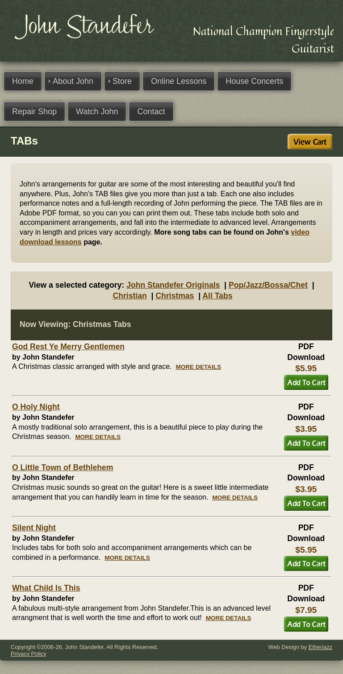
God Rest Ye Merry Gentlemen (68, 346)
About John (73, 81)
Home (22, 81)
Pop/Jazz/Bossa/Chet (268, 285)
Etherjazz (320, 647)
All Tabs (217, 295)
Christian (129, 295)
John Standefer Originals (173, 285)
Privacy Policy (28, 653)
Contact (151, 111)
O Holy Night (36, 406)
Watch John (97, 111)
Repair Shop (34, 111)
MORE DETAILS (198, 367)
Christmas (174, 295)
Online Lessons (178, 81)
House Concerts (254, 81)
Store (122, 81)
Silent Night (34, 527)
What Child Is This (46, 587)
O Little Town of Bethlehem (62, 467)
